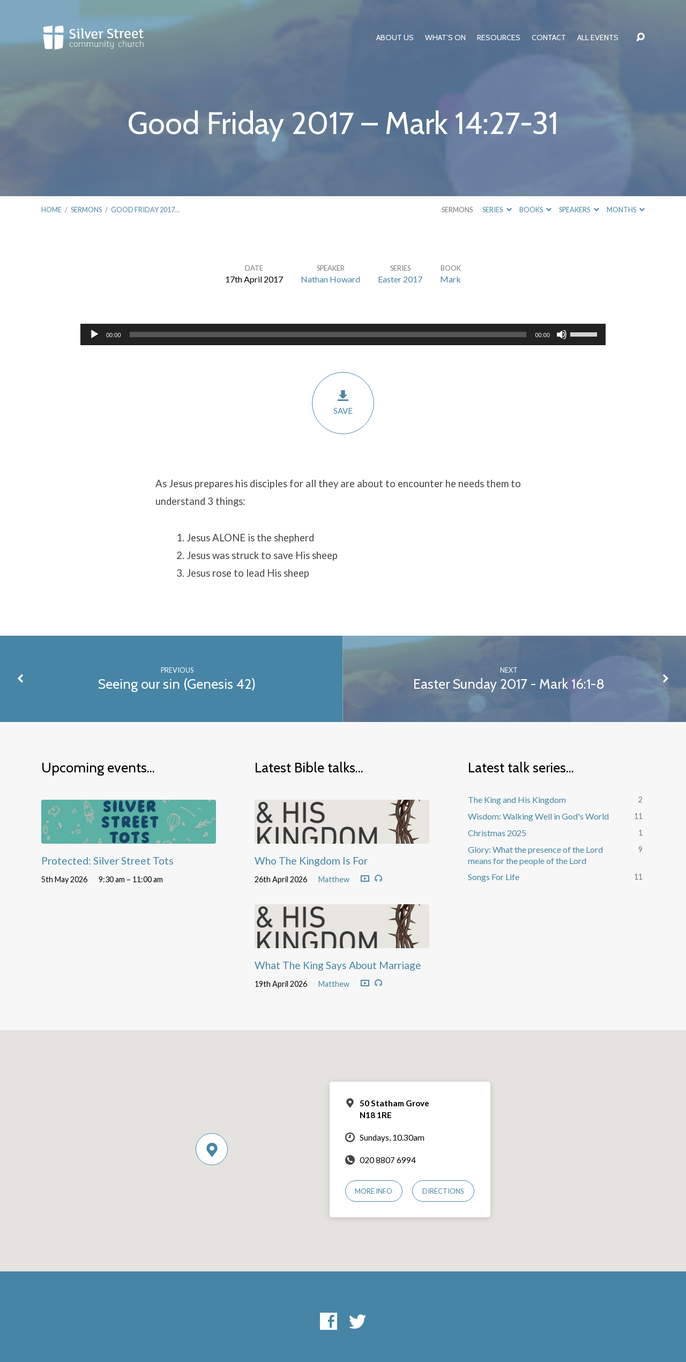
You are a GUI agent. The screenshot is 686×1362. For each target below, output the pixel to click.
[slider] (328, 334)
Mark (450, 279)
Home (51, 209)
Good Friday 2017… (145, 209)
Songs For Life (493, 877)
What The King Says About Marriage (338, 965)
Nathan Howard (330, 279)
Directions (443, 1191)
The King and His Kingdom (517, 799)
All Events (597, 37)
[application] (343, 334)
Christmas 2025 (497, 833)
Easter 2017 (400, 279)
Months (626, 209)
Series (496, 209)
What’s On (445, 37)
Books (535, 209)
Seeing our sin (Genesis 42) (177, 683)
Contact (549, 37)
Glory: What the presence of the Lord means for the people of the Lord (535, 855)
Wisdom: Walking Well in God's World (538, 816)
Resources (498, 37)
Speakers (579, 209)
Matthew (333, 879)
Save (343, 402)
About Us (395, 37)
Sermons (86, 209)
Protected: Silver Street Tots (107, 860)
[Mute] (561, 334)
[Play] (94, 334)
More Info (373, 1191)
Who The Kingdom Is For (311, 860)
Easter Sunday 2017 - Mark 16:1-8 (509, 683)
